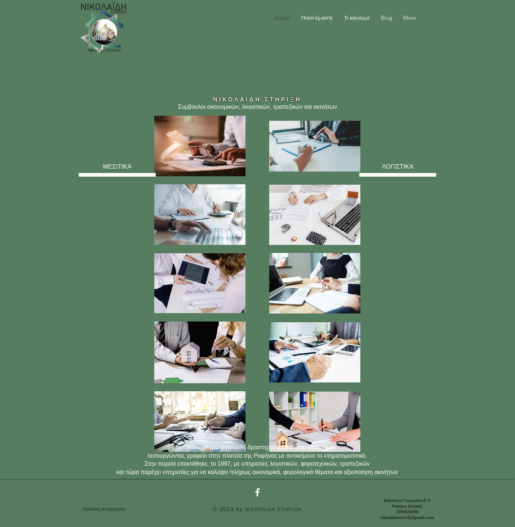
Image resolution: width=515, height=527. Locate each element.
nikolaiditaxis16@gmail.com (407, 517)
